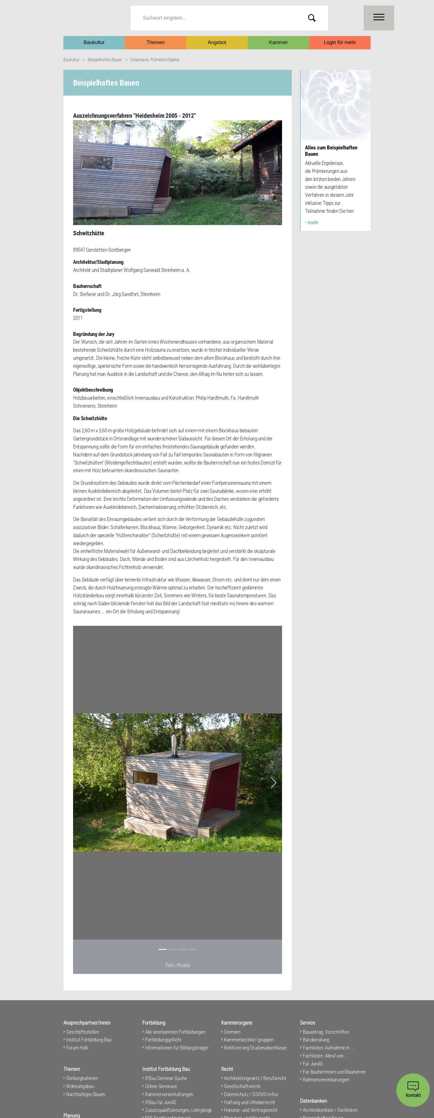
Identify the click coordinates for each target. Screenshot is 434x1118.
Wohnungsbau (80, 1086)
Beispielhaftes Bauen (105, 59)
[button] (81, 783)
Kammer (278, 42)
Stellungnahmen (82, 1078)
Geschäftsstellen (82, 1032)
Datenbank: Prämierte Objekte (154, 59)
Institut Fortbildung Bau (89, 1040)
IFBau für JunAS (160, 1102)
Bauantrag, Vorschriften (326, 1032)
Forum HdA (77, 1048)
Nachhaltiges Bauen (85, 1094)
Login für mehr (340, 42)
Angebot (217, 42)
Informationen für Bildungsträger (176, 1048)
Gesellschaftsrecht (242, 1086)
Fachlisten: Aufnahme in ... (328, 1048)
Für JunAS (313, 1064)
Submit (316, 18)
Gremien (232, 1032)
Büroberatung (316, 1040)
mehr (313, 222)
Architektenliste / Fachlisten (330, 1110)
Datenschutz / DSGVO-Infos (251, 1094)
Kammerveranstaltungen (169, 1094)
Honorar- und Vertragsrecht (250, 1110)
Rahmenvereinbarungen (326, 1079)
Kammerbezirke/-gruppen (249, 1040)
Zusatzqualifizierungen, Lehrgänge (178, 1110)
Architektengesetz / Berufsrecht (255, 1078)
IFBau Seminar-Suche (166, 1078)
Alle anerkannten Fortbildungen (175, 1032)
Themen (155, 42)
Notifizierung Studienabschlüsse (255, 1048)
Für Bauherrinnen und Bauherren (334, 1072)
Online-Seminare (161, 1086)
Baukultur (94, 42)
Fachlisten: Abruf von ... (325, 1056)
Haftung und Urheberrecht (249, 1102)
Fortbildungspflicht (163, 1040)
